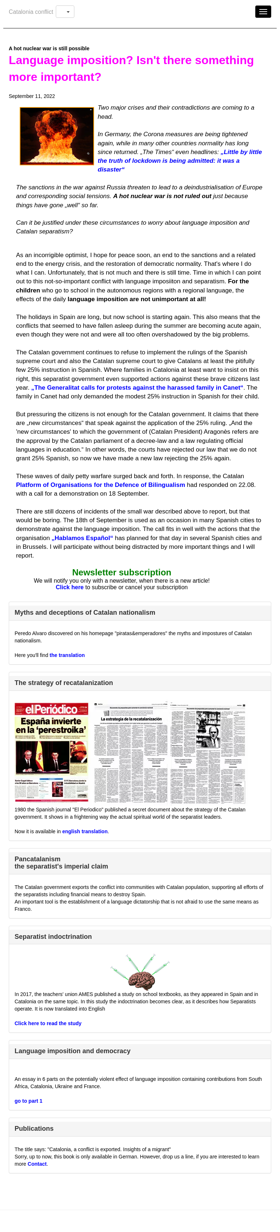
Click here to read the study (48, 1023)
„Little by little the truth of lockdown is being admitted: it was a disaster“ (180, 161)
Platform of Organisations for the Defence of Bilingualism (100, 484)
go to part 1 (28, 1101)
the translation (67, 655)
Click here (69, 587)
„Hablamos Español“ (82, 538)
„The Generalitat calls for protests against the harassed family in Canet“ (137, 387)
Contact (37, 1164)
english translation (85, 831)
